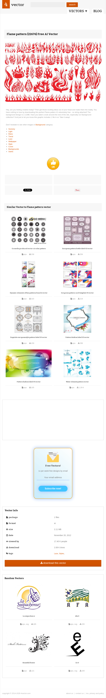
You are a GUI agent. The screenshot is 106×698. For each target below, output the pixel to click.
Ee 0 (77, 663)
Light (10, 131)
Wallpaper (12, 141)
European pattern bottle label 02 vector (77, 249)
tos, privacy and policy (95, 693)
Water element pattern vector (77, 382)
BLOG (97, 11)
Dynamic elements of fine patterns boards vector (28, 293)
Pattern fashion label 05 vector (29, 382)
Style (10, 144)
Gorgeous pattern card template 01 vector (77, 293)
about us (69, 693)
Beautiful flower (29, 663)
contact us (79, 693)
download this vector (53, 563)
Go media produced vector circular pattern (29, 249)
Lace (10, 139)
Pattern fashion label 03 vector (77, 337)
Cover (10, 147)
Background (41, 125)
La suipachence (29, 616)
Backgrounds (13, 149)
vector (17, 4)
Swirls (10, 152)
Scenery (11, 129)
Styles (61, 553)
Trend (10, 136)
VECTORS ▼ (78, 11)
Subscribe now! (53, 488)
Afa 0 (77, 616)
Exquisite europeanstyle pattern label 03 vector (28, 337)
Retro (10, 134)
